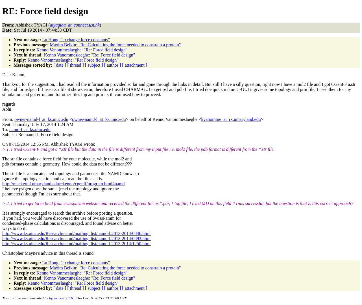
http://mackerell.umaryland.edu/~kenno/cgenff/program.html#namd (63, 183)
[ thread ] (75, 65)
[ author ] (112, 65)
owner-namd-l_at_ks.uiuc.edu (41, 119)
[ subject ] (94, 65)
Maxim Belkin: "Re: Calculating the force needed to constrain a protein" (115, 44)
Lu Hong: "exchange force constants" (76, 39)
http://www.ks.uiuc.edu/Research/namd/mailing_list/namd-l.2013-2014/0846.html (76, 233)
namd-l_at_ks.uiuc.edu (30, 129)
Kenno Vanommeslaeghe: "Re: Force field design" (81, 49)
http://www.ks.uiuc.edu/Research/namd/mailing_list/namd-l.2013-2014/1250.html (76, 243)
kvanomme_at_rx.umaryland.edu (231, 119)
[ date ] (59, 65)
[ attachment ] (134, 65)
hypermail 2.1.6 (61, 298)
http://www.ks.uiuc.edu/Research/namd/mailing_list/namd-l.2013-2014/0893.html (76, 238)
